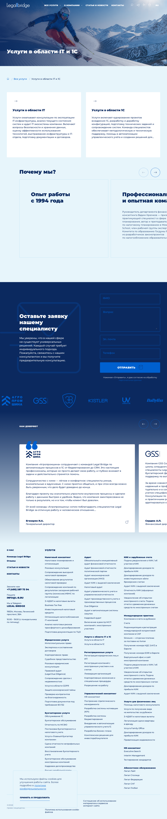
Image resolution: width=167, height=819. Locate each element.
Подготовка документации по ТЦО (63, 632)
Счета (127, 623)
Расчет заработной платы (58, 770)
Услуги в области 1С (94, 644)
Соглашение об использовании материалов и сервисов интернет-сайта (99, 803)
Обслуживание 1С (54, 716)
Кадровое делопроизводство (60, 766)
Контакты (117, 5)
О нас (10, 550)
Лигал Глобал (131, 788)
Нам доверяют (28, 426)
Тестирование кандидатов (137, 760)
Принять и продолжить (35, 797)
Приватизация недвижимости (139, 740)
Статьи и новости (97, 5)
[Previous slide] (143, 424)
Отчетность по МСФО (56, 724)
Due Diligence (91, 606)
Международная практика (138, 615)
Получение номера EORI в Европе (141, 653)
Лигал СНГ (129, 783)
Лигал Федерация (133, 779)
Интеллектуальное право (58, 643)
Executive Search (132, 751)
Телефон (109, 352)
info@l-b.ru (15, 597)
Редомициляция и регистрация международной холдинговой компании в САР (140, 630)
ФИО (106, 298)
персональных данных (130, 380)
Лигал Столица (131, 775)
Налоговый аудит (93, 587)
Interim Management (134, 755)
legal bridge (16, 606)
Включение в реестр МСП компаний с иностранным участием (97, 625)
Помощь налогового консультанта (142, 705)
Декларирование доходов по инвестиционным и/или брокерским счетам (139, 578)
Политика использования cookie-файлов (62, 810)
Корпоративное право (56, 655)
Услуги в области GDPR (57, 685)
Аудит (87, 557)
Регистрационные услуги (98, 652)
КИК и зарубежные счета (138, 557)
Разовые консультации (57, 568)
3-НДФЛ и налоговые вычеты (60, 601)
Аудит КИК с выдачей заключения (102, 583)
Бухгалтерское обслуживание (60, 720)
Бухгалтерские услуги (57, 713)
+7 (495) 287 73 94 (18, 589)
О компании (72, 5)
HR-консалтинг (92, 697)
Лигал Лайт (130, 771)
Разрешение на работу (96, 685)
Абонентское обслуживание (140, 768)
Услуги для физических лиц (140, 701)
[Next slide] (155, 172)
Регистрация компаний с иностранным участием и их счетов (99, 666)
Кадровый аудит (92, 618)
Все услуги (51, 5)
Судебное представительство (60, 659)
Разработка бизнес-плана (97, 731)
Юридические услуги (57, 640)
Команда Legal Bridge (19, 556)
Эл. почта (109, 339)
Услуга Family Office (134, 728)
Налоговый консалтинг (58, 557)
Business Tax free (53, 605)
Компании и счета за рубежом (140, 619)
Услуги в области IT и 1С (97, 637)
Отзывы (11, 561)
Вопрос (108, 312)
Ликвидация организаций (97, 673)
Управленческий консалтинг (100, 693)
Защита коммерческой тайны (60, 690)
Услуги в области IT (94, 640)
